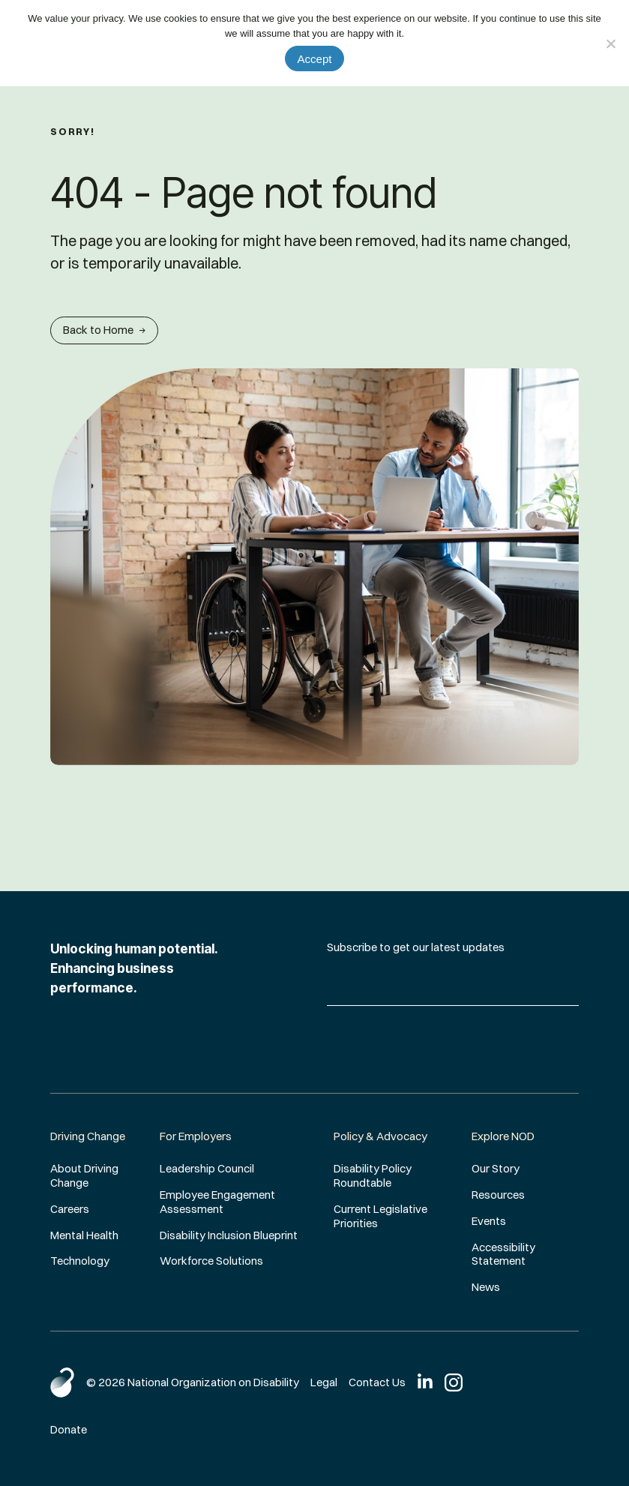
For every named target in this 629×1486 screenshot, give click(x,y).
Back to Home (104, 330)
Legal (323, 1382)
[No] (610, 43)
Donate (68, 1429)
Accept (315, 59)
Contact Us (377, 1382)
